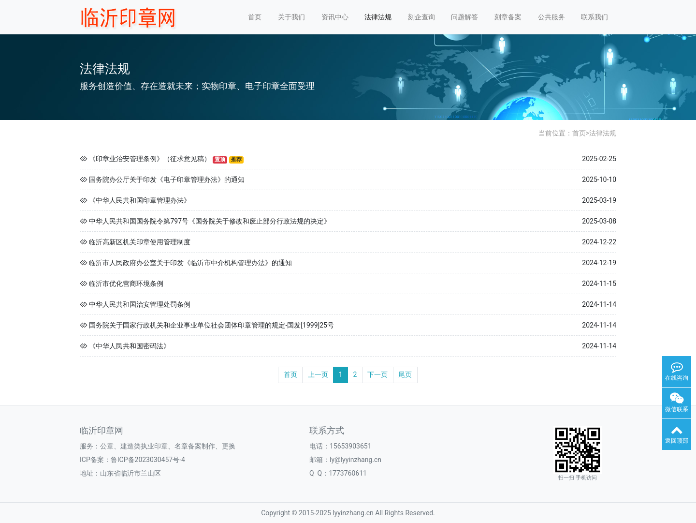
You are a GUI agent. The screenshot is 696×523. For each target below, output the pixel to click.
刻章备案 (508, 17)
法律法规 (378, 17)
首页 (254, 17)
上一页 (318, 374)
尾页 (405, 374)
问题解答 (464, 17)
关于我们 (291, 17)
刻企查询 (421, 17)
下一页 (377, 374)
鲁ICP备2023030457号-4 (148, 459)
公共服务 (551, 17)
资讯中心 (334, 17)
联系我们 (594, 17)
